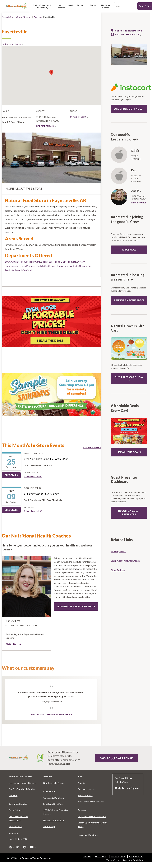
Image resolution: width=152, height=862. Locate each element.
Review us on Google (12, 44)
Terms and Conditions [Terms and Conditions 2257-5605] (133, 860)
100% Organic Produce (16, 261)
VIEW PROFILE (138, 202)
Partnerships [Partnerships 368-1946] (49, 826)
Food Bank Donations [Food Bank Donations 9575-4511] (53, 804)
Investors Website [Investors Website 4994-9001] (88, 835)
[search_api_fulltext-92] (125, 6)
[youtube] (33, 847)
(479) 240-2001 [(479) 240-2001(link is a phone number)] (79, 116)
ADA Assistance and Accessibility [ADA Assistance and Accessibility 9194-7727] (18, 818)
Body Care (34, 261)
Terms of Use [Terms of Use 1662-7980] (112, 860)
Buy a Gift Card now (129, 378)
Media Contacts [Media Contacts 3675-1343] (85, 795)
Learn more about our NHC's (76, 606)
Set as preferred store (126, 30)
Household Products (67, 265)
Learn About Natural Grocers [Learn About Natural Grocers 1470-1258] (125, 560)
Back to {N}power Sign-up (116, 758)
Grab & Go (41, 265)
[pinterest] (26, 847)
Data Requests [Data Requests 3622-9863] (118, 856)
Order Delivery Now (129, 108)
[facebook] (12, 847)
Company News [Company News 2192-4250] (86, 789)
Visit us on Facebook (128, 34)
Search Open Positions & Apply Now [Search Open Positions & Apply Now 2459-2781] (92, 824)
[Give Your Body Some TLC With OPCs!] (46, 459)
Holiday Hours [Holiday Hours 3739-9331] (15, 826)
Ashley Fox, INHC (33, 476)
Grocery (52, 265)
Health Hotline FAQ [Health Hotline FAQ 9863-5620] (18, 839)
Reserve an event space (129, 300)
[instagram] (19, 847)
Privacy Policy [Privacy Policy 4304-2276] (101, 856)
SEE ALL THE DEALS (129, 452)
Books (44, 261)
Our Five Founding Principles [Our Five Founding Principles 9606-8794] (22, 789)
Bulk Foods (54, 261)
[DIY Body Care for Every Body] (43, 493)
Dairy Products (68, 261)
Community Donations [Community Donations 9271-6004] (53, 798)
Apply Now (129, 249)
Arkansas (38, 17)
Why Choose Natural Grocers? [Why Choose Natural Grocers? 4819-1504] (92, 816)
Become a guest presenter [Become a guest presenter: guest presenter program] (129, 512)
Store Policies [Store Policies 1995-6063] (118, 570)
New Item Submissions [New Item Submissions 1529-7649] (53, 783)
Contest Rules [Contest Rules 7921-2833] (136, 856)
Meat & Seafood (23, 270)
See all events (92, 447)
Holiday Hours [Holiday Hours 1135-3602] (118, 551)
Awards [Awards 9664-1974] (81, 783)
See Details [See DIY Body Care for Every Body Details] (11, 510)
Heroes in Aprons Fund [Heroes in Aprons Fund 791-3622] (53, 820)
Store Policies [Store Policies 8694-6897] (15, 810)
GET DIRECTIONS (46, 126)
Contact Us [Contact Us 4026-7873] (14, 833)
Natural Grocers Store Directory (17, 17)
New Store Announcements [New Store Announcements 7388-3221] (91, 801)
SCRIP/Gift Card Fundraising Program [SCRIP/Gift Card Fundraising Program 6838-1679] (56, 812)
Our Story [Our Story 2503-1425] (13, 795)
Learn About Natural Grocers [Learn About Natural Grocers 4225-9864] (22, 783)
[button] (42, 8)
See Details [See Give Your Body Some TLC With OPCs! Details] (11, 475)
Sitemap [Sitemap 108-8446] (87, 856)
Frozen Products (27, 265)
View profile (13, 644)
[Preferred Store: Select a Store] (128, 779)
